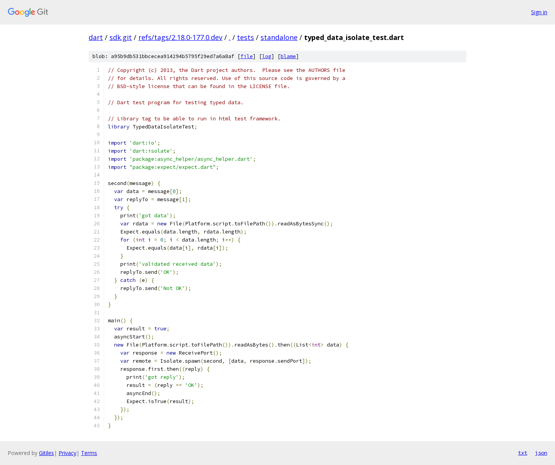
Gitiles (46, 453)
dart (96, 37)
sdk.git (120, 37)
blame (288, 56)
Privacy (67, 453)
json (541, 452)
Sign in (539, 12)
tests (245, 37)
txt (522, 452)
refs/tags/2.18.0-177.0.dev (180, 37)
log (266, 56)
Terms (89, 453)
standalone (279, 37)
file (246, 56)
